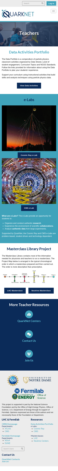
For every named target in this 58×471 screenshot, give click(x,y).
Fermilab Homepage (11, 436)
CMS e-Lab (29, 208)
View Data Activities (29, 86)
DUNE (7, 443)
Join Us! (5, 461)
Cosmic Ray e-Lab (29, 155)
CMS (7, 431)
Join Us (29, 360)
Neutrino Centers (41, 441)
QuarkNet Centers (29, 321)
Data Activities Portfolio (42, 424)
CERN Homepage (9, 424)
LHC (36, 438)
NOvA (7, 440)
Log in (51, 3)
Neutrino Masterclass (41, 291)
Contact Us (29, 340)
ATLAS (8, 429)
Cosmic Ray (39, 429)
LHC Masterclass (15, 291)
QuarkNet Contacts (11, 459)
